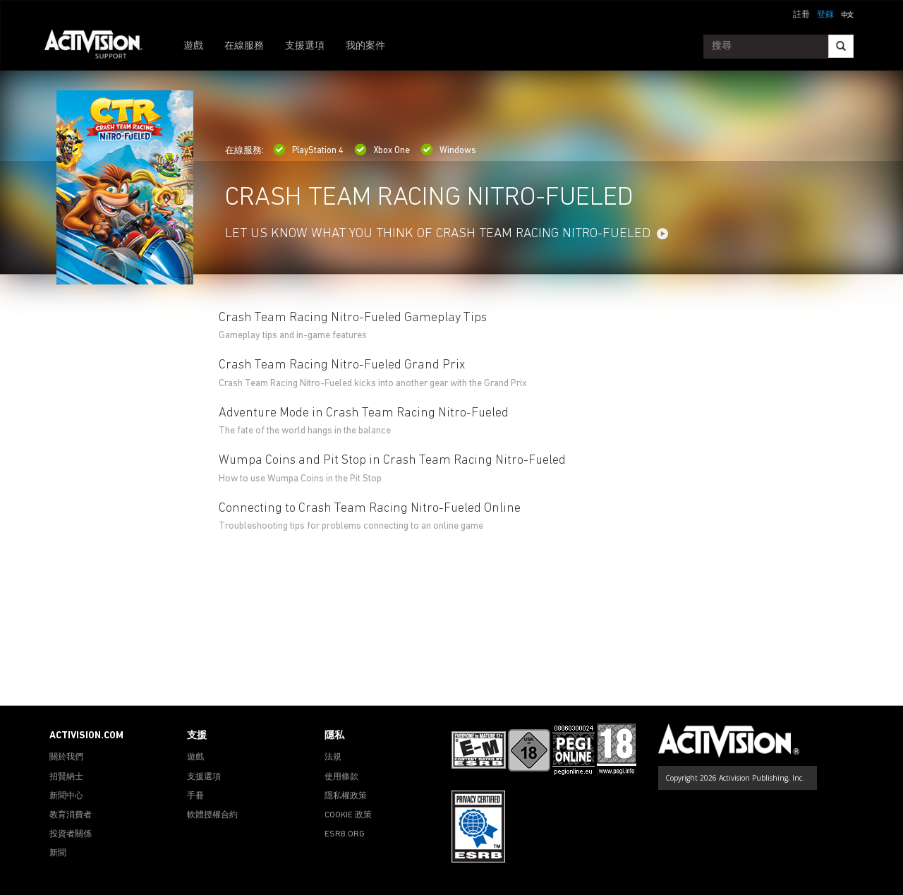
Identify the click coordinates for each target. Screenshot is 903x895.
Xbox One (382, 150)
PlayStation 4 (308, 150)
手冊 (195, 796)
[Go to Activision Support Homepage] (100, 46)
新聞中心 (66, 796)
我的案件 (365, 46)
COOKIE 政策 (348, 815)
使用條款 (341, 777)
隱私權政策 (346, 796)
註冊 (801, 15)
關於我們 (66, 757)
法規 (333, 757)
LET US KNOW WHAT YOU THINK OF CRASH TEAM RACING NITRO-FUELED (437, 234)
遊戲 (193, 46)
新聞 (57, 853)
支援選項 (305, 46)
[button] (847, 13)
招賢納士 (66, 777)
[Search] (841, 46)
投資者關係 (70, 834)
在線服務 (244, 46)
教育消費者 (70, 815)
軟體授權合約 (212, 815)
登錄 (825, 15)
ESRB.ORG (345, 834)
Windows (448, 150)
